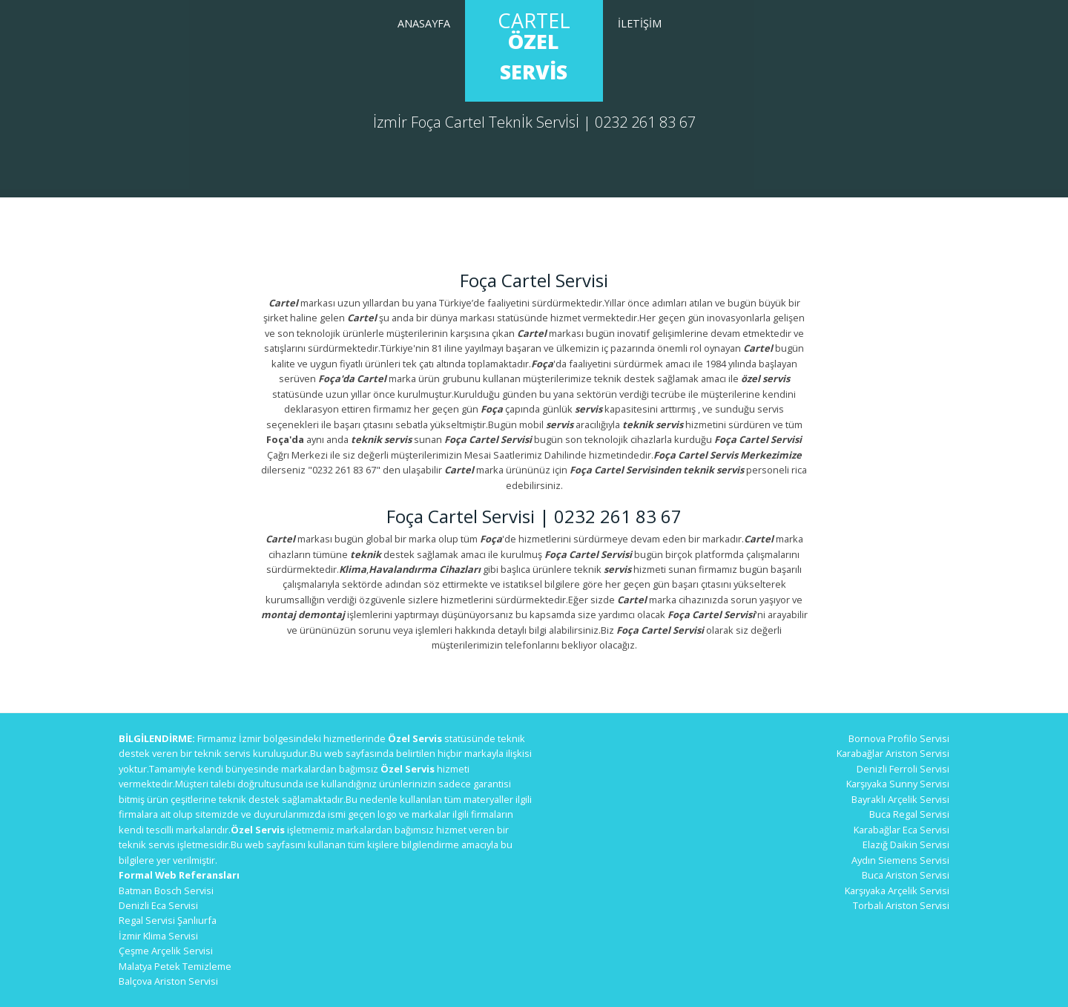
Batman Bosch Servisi (166, 890)
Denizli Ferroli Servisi (903, 768)
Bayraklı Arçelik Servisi (900, 799)
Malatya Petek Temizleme (175, 966)
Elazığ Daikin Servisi (906, 844)
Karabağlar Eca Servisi (901, 829)
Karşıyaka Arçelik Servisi (897, 890)
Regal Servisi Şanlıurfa (168, 920)
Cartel (534, 46)
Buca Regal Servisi (909, 814)
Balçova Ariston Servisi (168, 981)
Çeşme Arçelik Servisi (166, 950)
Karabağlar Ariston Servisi (893, 753)
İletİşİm (640, 23)
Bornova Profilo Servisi (898, 738)
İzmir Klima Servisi (158, 935)
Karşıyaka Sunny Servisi (897, 783)
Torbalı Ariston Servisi (901, 905)
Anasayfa (424, 23)
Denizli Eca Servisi (158, 905)
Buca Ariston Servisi (905, 875)
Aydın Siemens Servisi (900, 860)
